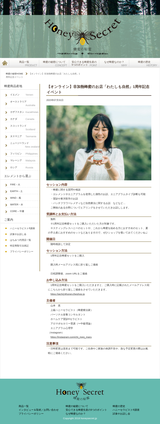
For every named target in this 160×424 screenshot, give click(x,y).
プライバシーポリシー (21, 251)
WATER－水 (16, 204)
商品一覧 (24, 406)
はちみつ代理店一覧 (20, 240)
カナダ (25, 119)
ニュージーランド (25, 145)
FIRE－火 (15, 184)
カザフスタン (25, 112)
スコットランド (25, 127)
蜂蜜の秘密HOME (14, 73)
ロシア (25, 168)
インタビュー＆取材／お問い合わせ (39, 409)
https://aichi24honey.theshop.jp (67, 294)
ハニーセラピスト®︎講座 (22, 228)
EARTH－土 (16, 191)
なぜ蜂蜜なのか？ (76, 413)
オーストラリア (25, 103)
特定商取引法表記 (19, 245)
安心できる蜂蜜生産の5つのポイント (86, 409)
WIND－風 (15, 198)
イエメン (25, 95)
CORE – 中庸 (17, 211)
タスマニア (25, 136)
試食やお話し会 (18, 234)
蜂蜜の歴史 (119, 406)
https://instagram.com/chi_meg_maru (71, 337)
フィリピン (25, 154)
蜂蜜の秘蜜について (77, 406)
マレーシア (25, 161)
